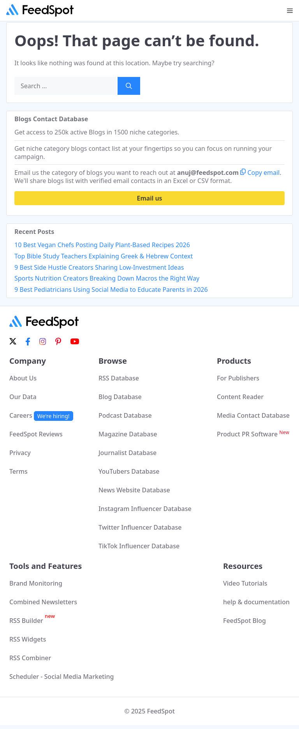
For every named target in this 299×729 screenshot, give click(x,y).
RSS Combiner (30, 658)
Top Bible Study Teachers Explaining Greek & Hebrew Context (103, 256)
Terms (18, 471)
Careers (41, 415)
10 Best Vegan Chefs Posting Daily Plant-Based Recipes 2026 (102, 245)
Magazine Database (127, 434)
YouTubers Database (129, 471)
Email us (149, 198)
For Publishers (238, 378)
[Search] (129, 86)
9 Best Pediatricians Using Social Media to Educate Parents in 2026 (111, 289)
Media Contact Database (253, 415)
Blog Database (120, 396)
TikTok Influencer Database (138, 546)
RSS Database (118, 378)
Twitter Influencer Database (139, 527)
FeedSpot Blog (244, 620)
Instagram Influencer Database (145, 508)
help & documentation (256, 602)
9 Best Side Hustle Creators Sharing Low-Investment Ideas (99, 267)
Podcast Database (125, 415)
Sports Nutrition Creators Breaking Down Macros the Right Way (106, 278)
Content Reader (240, 396)
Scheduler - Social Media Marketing (61, 676)
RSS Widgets (27, 639)
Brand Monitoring (35, 583)
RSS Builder (32, 620)
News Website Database (134, 490)
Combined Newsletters (43, 602)
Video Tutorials (245, 583)
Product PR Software (253, 434)
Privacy (20, 452)
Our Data (23, 396)
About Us (23, 378)
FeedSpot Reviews (36, 434)
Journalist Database (127, 452)
